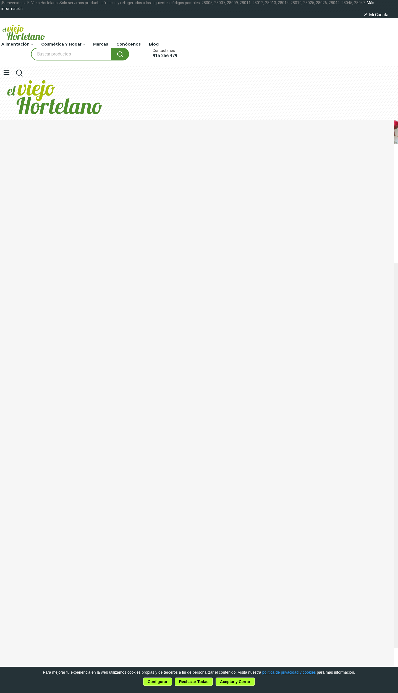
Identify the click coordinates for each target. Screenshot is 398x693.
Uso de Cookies (16, 465)
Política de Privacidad (24, 475)
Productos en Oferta (23, 403)
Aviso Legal (12, 486)
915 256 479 (165, 56)
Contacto (10, 444)
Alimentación (14, 383)
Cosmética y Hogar (20, 393)
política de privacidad (48, 536)
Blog (5, 424)
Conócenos (12, 434)
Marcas (7, 413)
